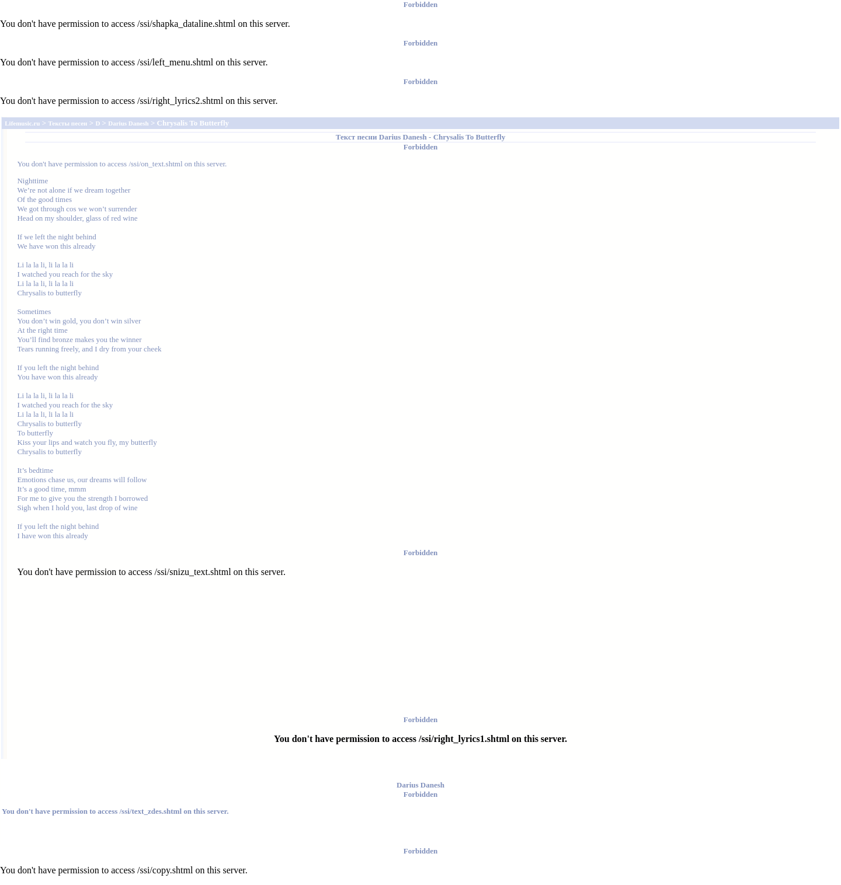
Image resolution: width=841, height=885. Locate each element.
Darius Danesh (403, 137)
